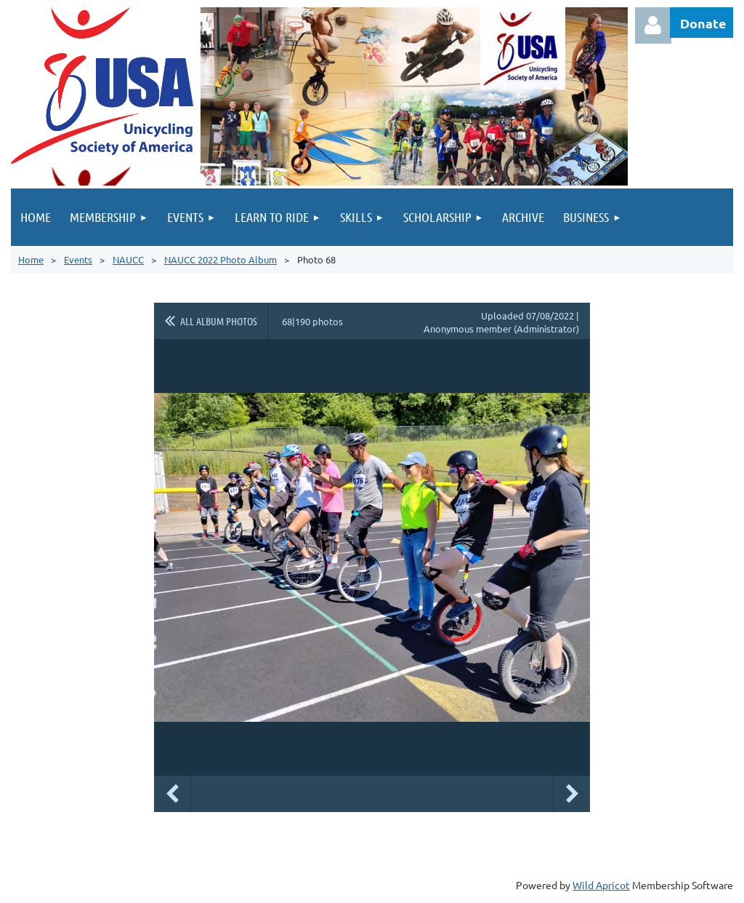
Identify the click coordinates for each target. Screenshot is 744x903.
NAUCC (128, 259)
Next (572, 794)
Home (31, 259)
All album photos (218, 320)
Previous (172, 794)
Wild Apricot (601, 884)
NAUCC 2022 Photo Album (220, 259)
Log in (653, 25)
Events (78, 259)
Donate (703, 23)
